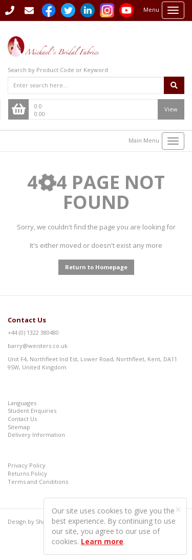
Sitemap (19, 427)
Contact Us (27, 319)
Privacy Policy (27, 465)
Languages (22, 403)
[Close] (178, 509)
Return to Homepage (96, 267)
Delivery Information (36, 434)
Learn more (102, 541)
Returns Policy (27, 473)
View (171, 109)
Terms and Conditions (38, 481)
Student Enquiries (32, 410)
